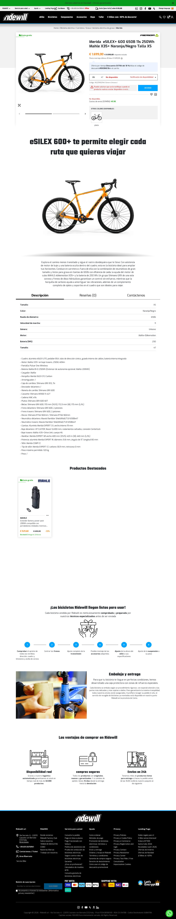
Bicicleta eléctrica (67, 28)
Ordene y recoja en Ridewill (100, 853)
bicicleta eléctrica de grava (103, 28)
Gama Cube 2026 (145, 844)
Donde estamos (46, 835)
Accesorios (82, 17)
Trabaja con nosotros (49, 853)
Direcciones (24, 842)
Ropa (92, 17)
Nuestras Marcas (47, 850)
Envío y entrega (95, 850)
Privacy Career (120, 856)
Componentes (67, 17)
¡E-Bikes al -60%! (145, 856)
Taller (101, 17)
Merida (119, 28)
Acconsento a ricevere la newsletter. (38, 892)
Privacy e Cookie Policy (123, 838)
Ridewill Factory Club (48, 838)
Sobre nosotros (46, 841)
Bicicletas (52, 17)
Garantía (68, 861)
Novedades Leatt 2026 (147, 847)
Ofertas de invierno (146, 850)
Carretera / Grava (83, 28)
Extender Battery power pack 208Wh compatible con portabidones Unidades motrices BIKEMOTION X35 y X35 (33, 523)
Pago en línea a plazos (74, 838)
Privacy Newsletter (121, 853)
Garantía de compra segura (100, 858)
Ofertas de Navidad (146, 853)
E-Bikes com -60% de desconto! (122, 17)
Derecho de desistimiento (99, 861)
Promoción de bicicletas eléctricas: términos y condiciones (98, 844)
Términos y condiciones (98, 856)
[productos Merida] (149, 35)
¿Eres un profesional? (73, 864)
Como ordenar (95, 835)
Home (56, 28)
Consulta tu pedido (72, 835)
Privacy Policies (120, 835)
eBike (41, 17)
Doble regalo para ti (146, 835)
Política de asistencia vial (75, 847)
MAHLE (23, 518)
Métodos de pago (96, 838)
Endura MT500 (144, 841)
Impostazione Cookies (122, 864)
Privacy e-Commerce (122, 841)
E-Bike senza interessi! (147, 838)
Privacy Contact (120, 850)
